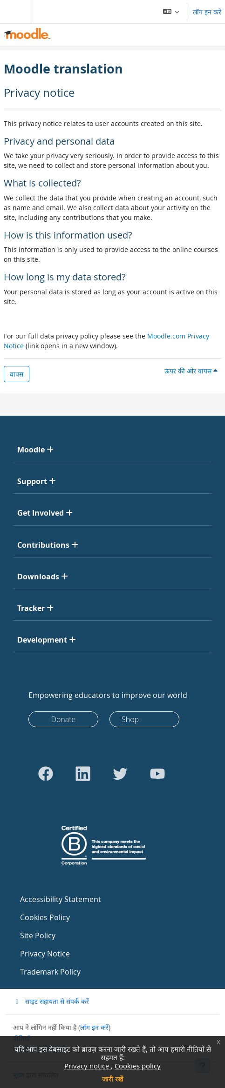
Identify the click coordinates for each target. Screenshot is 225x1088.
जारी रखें (112, 1079)
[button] (171, 11)
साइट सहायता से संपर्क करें (51, 1001)
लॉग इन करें (207, 11)
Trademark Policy (50, 972)
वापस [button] (16, 374)
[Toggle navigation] (13, 12)
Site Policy (37, 935)
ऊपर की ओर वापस (191, 370)
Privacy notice (87, 1065)
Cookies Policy (45, 917)
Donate (63, 719)
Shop (130, 719)
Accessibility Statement (60, 899)
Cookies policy (138, 1065)
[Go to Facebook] (45, 773)
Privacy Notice (45, 954)
